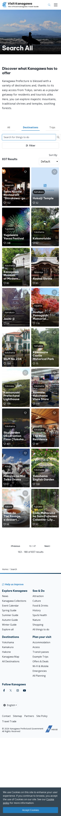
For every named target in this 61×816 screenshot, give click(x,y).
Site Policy (41, 716)
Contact (6, 716)
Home (5, 569)
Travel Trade (9, 721)
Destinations (30, 127)
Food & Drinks (40, 605)
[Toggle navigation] (56, 5)
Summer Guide (10, 615)
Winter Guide (9, 624)
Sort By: (53, 155)
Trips (52, 127)
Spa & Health (40, 615)
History (37, 610)
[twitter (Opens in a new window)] (11, 690)
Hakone (6, 652)
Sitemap (17, 716)
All (8, 127)
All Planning (39, 675)
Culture (37, 600)
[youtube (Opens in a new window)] (24, 690)
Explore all (8, 629)
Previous (15, 546)
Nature (37, 620)
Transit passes (41, 652)
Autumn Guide (10, 620)
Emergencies (40, 671)
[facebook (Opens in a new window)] (4, 690)
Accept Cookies (30, 810)
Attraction (38, 596)
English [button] (9, 705)
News (5, 596)
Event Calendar (10, 605)
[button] (25, 172)
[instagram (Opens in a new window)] (17, 690)
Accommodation (41, 642)
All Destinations (10, 661)
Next (47, 546)
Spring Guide (9, 610)
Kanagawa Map (10, 656)
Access (36, 647)
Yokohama (8, 642)
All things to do (41, 629)
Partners (29, 716)
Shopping (38, 624)
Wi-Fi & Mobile (40, 666)
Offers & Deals (40, 661)
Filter (30, 145)
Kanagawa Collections (14, 600)
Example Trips (40, 656)
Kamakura (7, 647)
